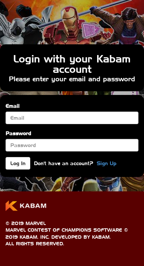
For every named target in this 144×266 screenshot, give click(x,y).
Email (13, 106)
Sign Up (106, 163)
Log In (17, 163)
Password (18, 133)
